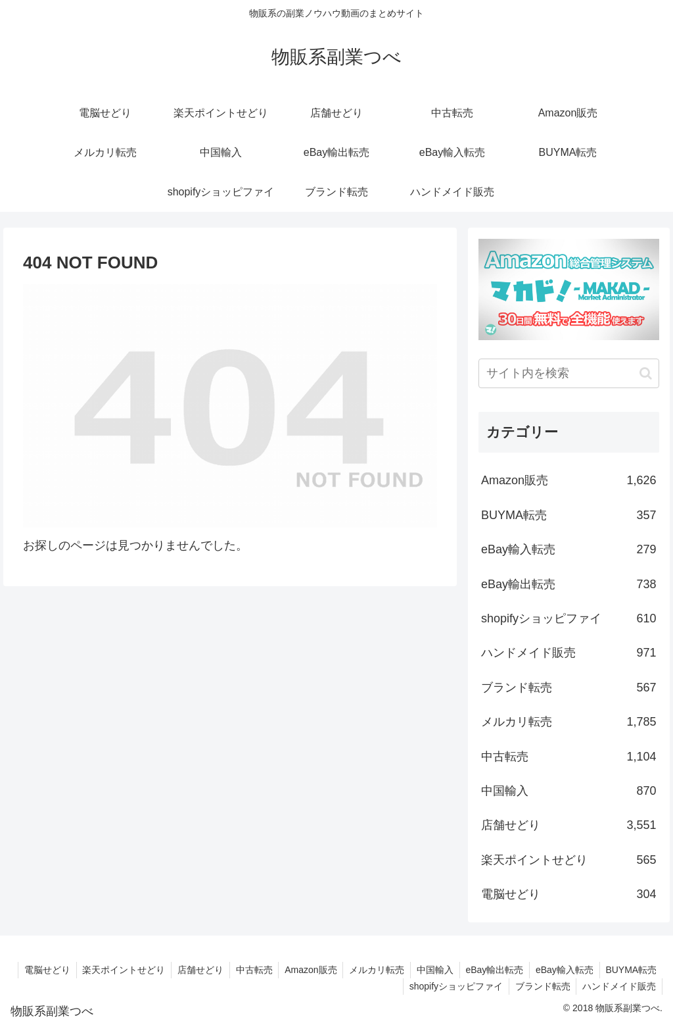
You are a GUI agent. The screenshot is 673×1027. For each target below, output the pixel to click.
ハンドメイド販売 (568, 652)
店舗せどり (568, 825)
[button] (645, 373)
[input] (568, 373)
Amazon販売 (568, 480)
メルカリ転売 (568, 721)
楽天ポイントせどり (568, 859)
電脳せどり (568, 894)
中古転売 (568, 756)
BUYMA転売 (568, 515)
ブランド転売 (568, 687)
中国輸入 (568, 790)
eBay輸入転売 (568, 549)
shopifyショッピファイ (568, 618)
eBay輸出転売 (568, 584)
